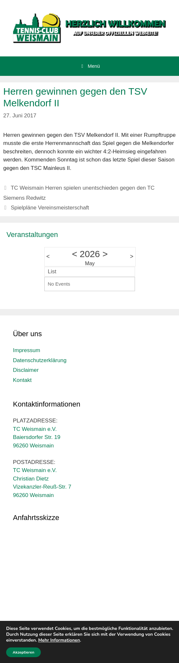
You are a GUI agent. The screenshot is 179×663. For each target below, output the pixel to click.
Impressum (26, 350)
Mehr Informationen (59, 640)
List (52, 271)
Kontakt (22, 380)
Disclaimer (26, 370)
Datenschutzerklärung (39, 360)
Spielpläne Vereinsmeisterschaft (50, 208)
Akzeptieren (23, 652)
